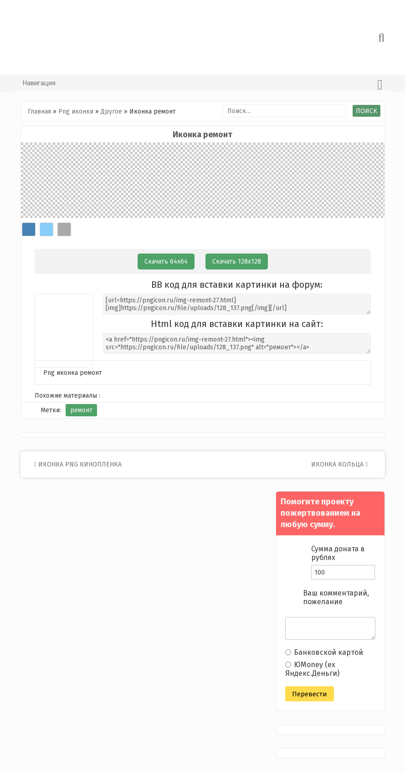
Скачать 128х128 (236, 261)
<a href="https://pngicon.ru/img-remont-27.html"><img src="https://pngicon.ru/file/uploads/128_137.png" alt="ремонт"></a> (237, 343)
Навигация (203, 85)
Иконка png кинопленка (78, 464)
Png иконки (75, 111)
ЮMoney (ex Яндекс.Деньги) (312, 669)
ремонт (81, 410)
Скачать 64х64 (166, 261)
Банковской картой (324, 652)
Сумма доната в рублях (338, 553)
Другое (111, 111)
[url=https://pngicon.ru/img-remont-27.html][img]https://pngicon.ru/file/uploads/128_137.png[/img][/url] (237, 304)
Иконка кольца (339, 464)
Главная (39, 111)
